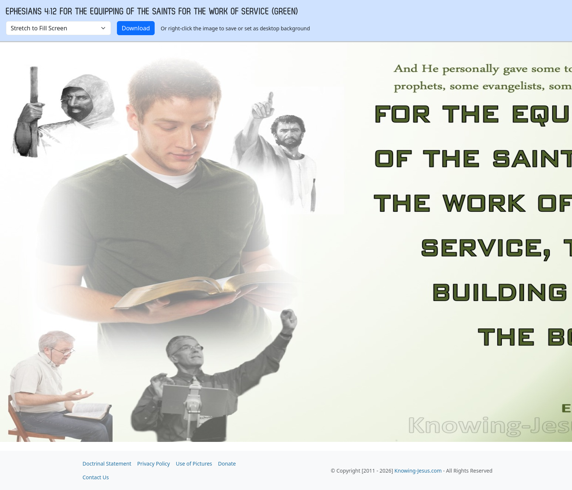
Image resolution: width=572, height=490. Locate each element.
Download (136, 28)
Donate (227, 463)
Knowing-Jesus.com (418, 470)
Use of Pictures (194, 463)
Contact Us (96, 477)
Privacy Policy (153, 463)
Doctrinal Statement (107, 463)
